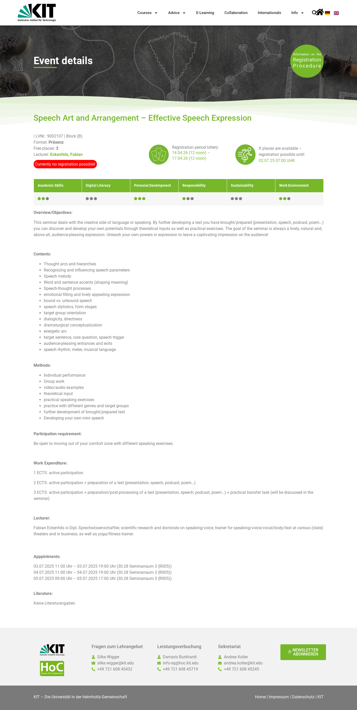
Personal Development (152, 185)
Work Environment (294, 185)
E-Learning (205, 12)
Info (297, 12)
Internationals (269, 12)
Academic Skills (50, 185)
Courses (147, 12)
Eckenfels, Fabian (66, 154)
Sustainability (242, 185)
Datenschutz (303, 696)
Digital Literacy (98, 185)
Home (260, 696)
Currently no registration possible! (65, 164)
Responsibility (194, 185)
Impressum (279, 696)
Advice (177, 12)
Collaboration (236, 12)
